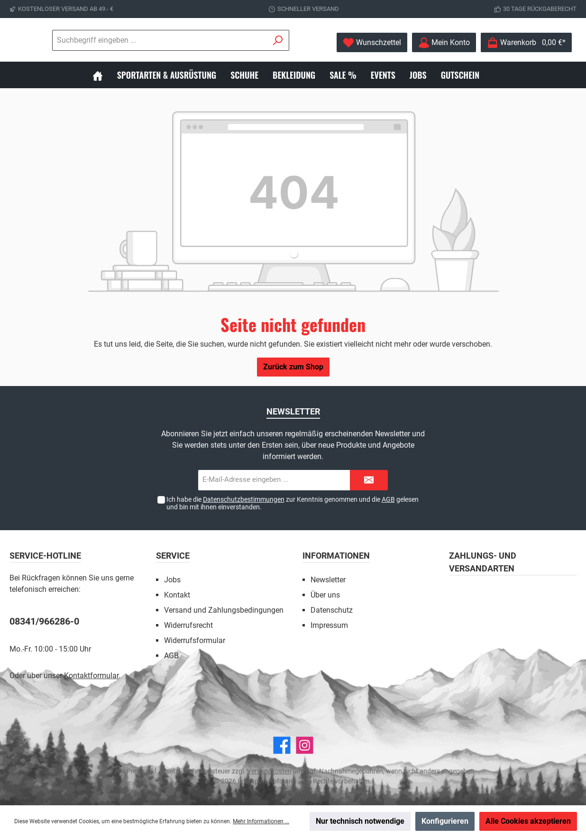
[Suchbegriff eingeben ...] (159, 40)
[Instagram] (304, 745)
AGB (388, 499)
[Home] (104, 75)
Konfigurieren (444, 821)
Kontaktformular (91, 675)
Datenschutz (332, 610)
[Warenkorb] (526, 42)
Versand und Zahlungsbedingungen (224, 610)
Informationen (336, 556)
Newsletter (328, 579)
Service (173, 556)
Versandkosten (269, 771)
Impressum (329, 625)
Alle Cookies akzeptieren (528, 821)
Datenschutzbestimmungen (243, 499)
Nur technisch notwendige (360, 821)
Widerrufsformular (194, 640)
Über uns (325, 594)
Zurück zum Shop (293, 366)
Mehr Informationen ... (261, 821)
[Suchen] (278, 40)
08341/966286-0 (44, 621)
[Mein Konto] (444, 42)
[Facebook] (282, 745)
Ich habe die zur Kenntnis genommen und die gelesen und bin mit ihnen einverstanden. (292, 503)
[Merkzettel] (372, 42)
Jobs (172, 579)
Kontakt (177, 594)
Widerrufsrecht (188, 625)
